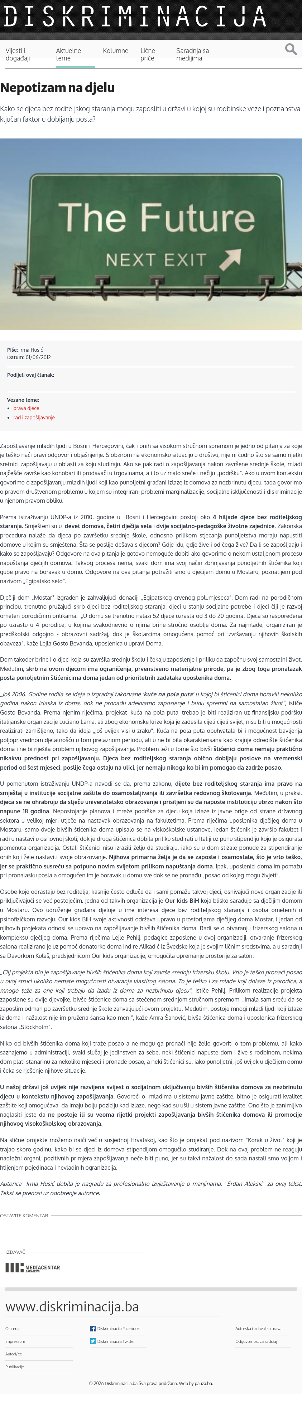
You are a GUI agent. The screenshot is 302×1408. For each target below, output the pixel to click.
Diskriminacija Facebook (118, 1328)
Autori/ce (13, 1353)
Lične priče (147, 54)
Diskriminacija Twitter (116, 1341)
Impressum (15, 1341)
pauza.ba (203, 1383)
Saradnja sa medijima (192, 54)
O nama (12, 1328)
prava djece (26, 408)
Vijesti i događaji (18, 54)
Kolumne (116, 50)
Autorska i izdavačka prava (258, 1328)
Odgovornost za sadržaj (256, 1341)
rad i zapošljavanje (34, 417)
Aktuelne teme (68, 54)
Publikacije (14, 1366)
